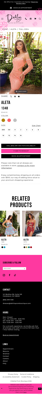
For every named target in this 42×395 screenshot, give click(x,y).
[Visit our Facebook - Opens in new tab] (9, 276)
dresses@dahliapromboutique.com (17, 305)
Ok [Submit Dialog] (40, 389)
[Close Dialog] (1, 390)
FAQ (4, 365)
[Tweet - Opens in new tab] (11, 97)
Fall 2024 (24, 29)
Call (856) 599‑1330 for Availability (21, 146)
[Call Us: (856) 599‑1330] (26, 19)
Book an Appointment (11, 336)
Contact (6, 357)
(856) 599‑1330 (8, 301)
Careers (6, 360)
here (24, 393)
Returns (6, 352)
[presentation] (10, 225)
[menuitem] (26, 19)
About (5, 362)
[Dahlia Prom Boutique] (14, 19)
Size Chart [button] (36, 126)
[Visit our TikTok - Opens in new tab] (15, 276)
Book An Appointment (21, 157)
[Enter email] (15, 269)
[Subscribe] (25, 269)
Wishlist (6, 355)
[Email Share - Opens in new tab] (19, 96)
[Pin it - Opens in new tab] (15, 97)
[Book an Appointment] (21, 8)
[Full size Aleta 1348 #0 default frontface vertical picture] (21, 63)
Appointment (8, 350)
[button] (35, 19)
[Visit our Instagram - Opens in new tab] (4, 276)
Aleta (13, 29)
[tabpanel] (21, 63)
